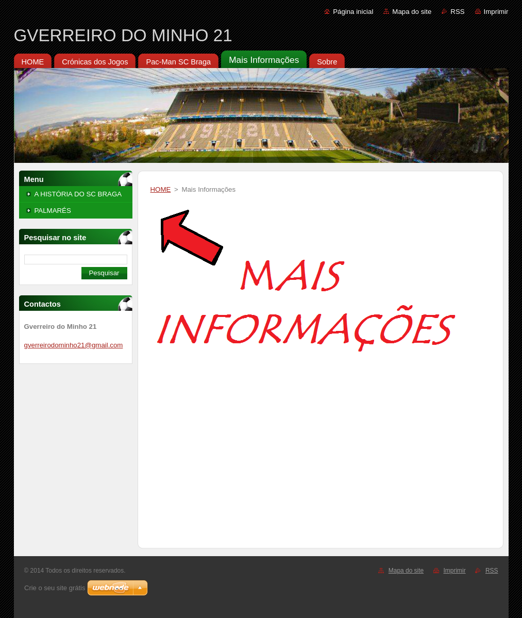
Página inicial (353, 11)
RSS (457, 11)
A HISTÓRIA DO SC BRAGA (78, 194)
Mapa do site (411, 11)
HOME (160, 189)
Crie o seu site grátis (55, 588)
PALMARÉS (53, 210)
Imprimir (496, 11)
